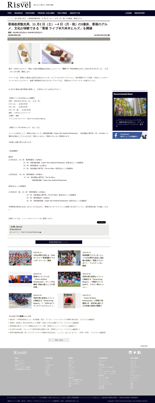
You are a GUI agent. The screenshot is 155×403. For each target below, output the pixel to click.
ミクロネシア (72, 373)
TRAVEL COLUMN (46, 13)
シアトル (48, 375)
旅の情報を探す (20, 18)
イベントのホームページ (31, 218)
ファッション (103, 380)
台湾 (131, 386)
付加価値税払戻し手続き (22, 369)
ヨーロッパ (71, 361)
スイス (132, 373)
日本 (131, 388)
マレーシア (133, 380)
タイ (131, 382)
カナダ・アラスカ (74, 382)
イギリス (133, 365)
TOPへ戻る (59, 340)
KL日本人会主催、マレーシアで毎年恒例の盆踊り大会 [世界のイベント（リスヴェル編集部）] (45, 329)
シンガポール (49, 365)
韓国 (131, 384)
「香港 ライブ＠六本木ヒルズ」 (72, 69)
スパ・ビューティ (104, 382)
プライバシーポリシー (31, 397)
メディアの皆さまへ (93, 397)
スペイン (133, 371)
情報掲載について (78, 397)
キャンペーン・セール (106, 384)
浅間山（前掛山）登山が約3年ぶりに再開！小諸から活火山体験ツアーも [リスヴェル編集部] (44, 323)
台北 (46, 371)
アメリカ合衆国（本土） (76, 380)
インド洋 (71, 367)
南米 (69, 386)
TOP (9, 13)
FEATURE (30, 13)
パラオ (47, 369)
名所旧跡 (101, 365)
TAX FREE (62, 13)
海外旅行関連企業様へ (110, 397)
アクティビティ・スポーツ (107, 373)
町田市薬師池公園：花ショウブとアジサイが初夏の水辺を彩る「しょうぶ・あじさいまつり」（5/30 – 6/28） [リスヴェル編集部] (58, 332)
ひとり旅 (101, 386)
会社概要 (43, 397)
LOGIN (128, 13)
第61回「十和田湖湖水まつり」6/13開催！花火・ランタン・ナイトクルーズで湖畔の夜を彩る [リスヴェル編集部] (52, 319)
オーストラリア (135, 375)
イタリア (133, 361)
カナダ (47, 367)
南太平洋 (71, 377)
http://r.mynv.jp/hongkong (36, 119)
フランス (133, 363)
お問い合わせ (53, 397)
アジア (70, 369)
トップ (9, 18)
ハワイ (47, 363)
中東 (69, 365)
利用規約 (134, 397)
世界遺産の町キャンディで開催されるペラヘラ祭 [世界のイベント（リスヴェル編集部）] (43, 326)
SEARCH (18, 13)
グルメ (101, 363)
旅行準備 (101, 388)
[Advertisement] (130, 56)
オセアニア (71, 371)
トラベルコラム (20, 363)
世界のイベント (20, 365)
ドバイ (47, 361)
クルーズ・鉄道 (103, 377)
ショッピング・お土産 (106, 367)
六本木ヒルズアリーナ (22, 113)
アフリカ (71, 363)
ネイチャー (102, 361)
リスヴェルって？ (14, 397)
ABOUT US (75, 13)
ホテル (101, 369)
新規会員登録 (125, 397)
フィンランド (134, 367)
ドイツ (132, 369)
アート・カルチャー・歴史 (107, 371)
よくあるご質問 (64, 397)
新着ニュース (19, 361)
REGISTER (140, 13)
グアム (47, 373)
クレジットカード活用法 (22, 367)
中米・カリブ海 (73, 384)
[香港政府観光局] (14, 35)
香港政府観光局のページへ (59, 242)
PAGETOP (144, 346)
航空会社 (101, 375)
